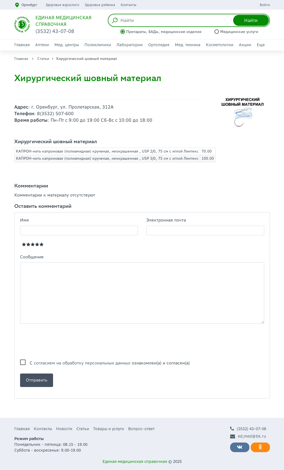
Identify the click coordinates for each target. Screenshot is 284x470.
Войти (265, 5)
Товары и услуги (108, 428)
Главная (22, 44)
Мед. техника (187, 44)
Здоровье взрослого (62, 5)
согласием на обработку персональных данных (82, 363)
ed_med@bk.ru (248, 436)
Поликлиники (97, 44)
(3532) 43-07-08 (248, 429)
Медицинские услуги (239, 31)
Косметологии (219, 44)
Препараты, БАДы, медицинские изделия (164, 31)
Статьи (43, 58)
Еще (261, 44)
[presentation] (62, 341)
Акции (245, 44)
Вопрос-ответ (141, 428)
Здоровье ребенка (100, 5)
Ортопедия (158, 44)
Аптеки (42, 44)
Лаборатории (130, 44)
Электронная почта (166, 220)
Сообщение (32, 256)
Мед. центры (66, 44)
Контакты (128, 5)
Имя (24, 220)
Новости (64, 428)
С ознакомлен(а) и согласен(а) (110, 363)
